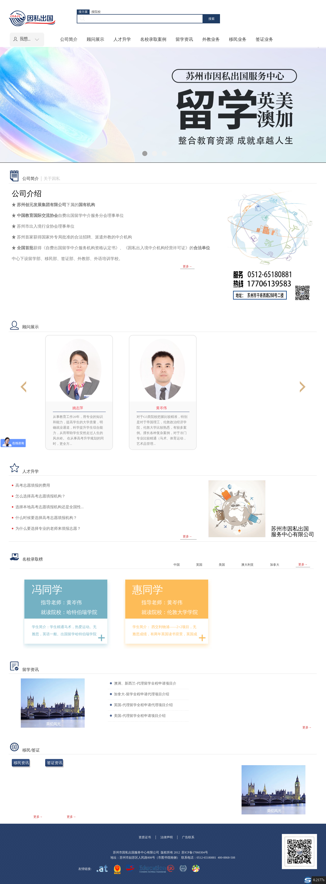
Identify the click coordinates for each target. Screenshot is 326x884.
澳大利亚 (247, 564)
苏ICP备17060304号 (194, 852)
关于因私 (52, 179)
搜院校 (96, 12)
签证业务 (264, 39)
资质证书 (145, 837)
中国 (177, 564)
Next (302, 387)
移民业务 (237, 39)
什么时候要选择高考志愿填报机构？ (46, 518)
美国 (222, 564)
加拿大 (274, 564)
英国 (199, 564)
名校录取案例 (153, 39)
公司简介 (69, 39)
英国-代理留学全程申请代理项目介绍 (143, 705)
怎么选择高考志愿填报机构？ (40, 496)
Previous (23, 387)
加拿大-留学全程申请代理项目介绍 (141, 694)
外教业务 (211, 39)
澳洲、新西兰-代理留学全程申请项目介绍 (145, 688)
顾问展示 (95, 39)
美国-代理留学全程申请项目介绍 (140, 716)
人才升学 (122, 39)
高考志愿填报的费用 (32, 485)
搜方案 (83, 12)
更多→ (187, 266)
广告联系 (188, 837)
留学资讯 (184, 39)
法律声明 (166, 837)
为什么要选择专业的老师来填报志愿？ (48, 528)
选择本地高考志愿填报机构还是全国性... (49, 507)
